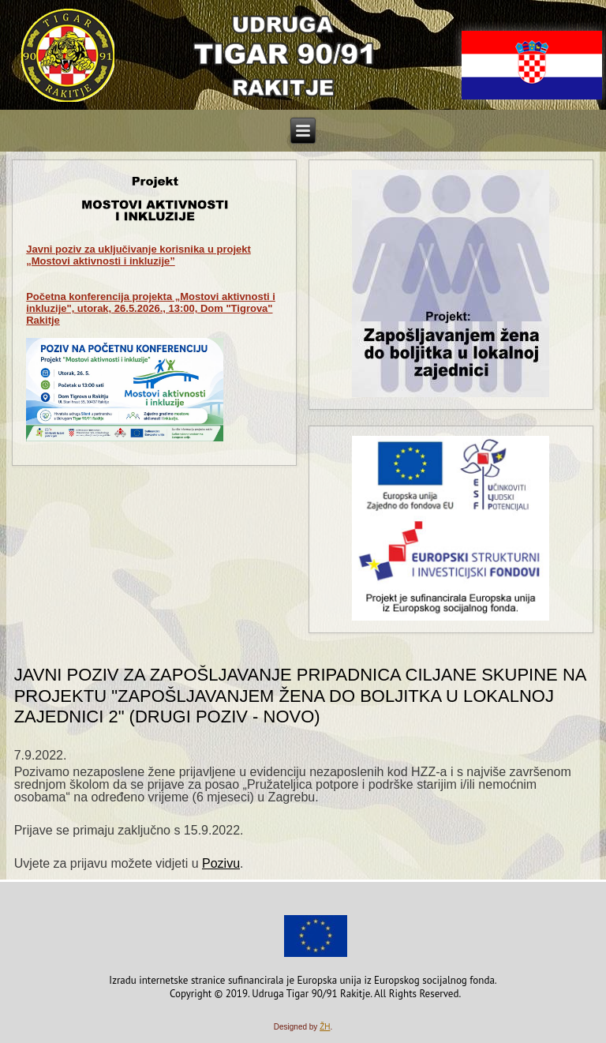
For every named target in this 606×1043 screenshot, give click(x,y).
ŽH (325, 1026)
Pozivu (221, 863)
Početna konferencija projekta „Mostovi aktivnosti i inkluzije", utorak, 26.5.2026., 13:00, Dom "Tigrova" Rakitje (150, 308)
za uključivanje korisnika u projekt (138, 255)
